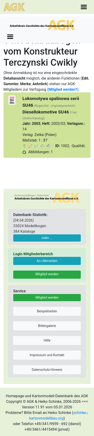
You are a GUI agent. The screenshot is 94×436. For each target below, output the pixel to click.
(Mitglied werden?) (62, 89)
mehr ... (47, 238)
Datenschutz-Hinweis (47, 369)
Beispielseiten (47, 311)
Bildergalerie (47, 326)
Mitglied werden (47, 274)
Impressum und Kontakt (47, 355)
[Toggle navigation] (83, 7)
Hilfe (47, 340)
